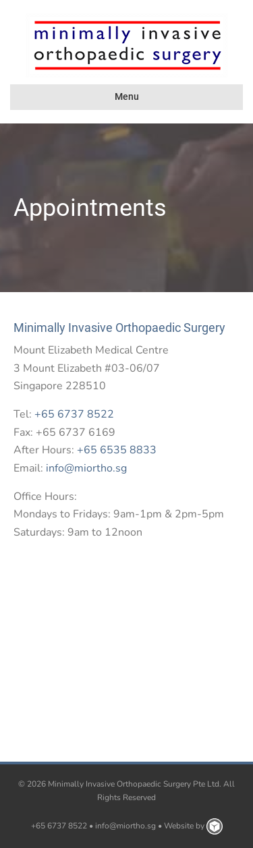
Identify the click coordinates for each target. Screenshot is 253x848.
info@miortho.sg (86, 468)
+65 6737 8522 (74, 414)
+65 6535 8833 (117, 450)
